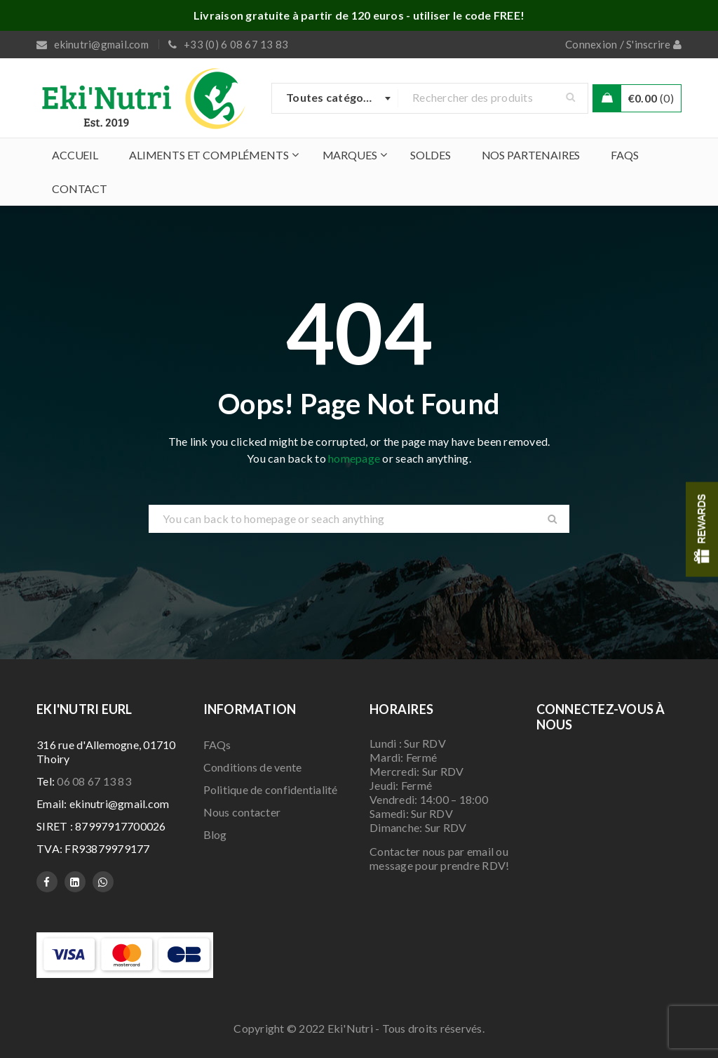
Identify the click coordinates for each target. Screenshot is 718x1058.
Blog (215, 834)
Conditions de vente (252, 767)
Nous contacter (242, 812)
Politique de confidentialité (270, 789)
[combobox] (335, 98)
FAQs (217, 744)
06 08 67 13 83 (94, 781)
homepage (354, 458)
